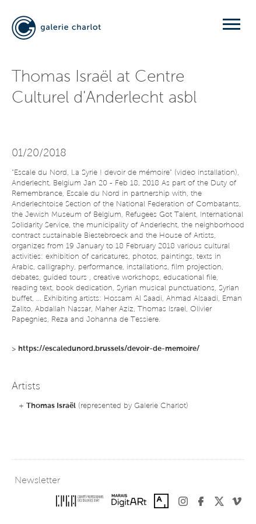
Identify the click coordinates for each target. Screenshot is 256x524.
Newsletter (37, 481)
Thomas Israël (51, 406)
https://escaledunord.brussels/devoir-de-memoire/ (108, 349)
